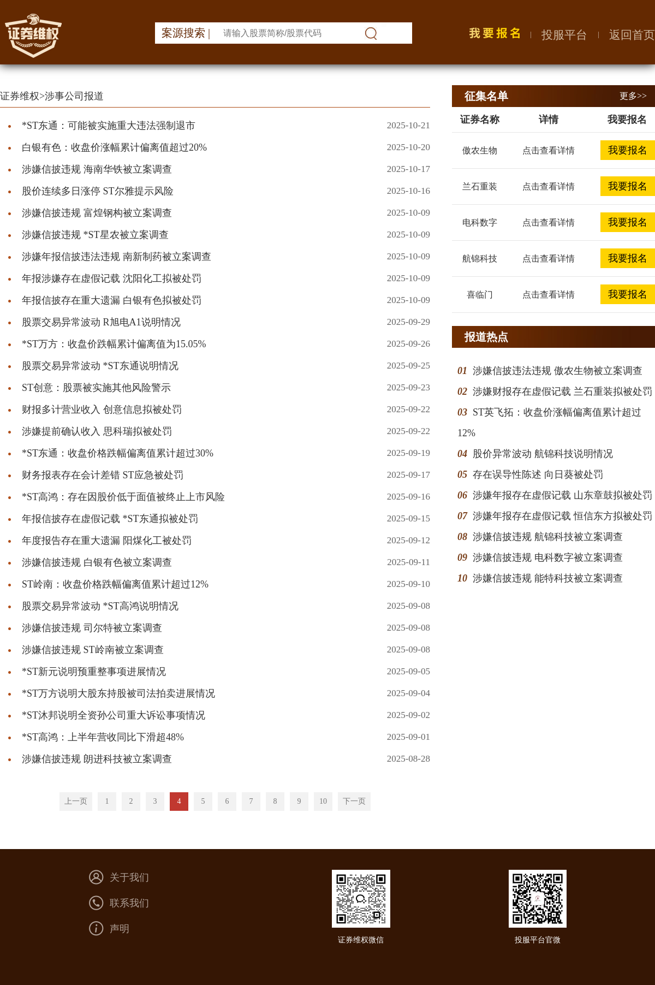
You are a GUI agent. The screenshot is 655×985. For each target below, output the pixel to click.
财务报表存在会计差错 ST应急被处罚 (102, 475)
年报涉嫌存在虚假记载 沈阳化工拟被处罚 (111, 278)
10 (323, 801)
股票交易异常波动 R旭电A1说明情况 (101, 322)
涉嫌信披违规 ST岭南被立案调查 (93, 649)
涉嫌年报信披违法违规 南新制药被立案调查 (116, 256)
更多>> (633, 95)
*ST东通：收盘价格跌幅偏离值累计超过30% (117, 453)
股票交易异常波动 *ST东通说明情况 (100, 365)
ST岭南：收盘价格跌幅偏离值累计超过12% (115, 584)
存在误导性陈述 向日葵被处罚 (538, 474)
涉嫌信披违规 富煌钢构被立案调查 (97, 212)
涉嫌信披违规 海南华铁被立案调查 (97, 169)
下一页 (354, 801)
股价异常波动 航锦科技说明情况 (543, 453)
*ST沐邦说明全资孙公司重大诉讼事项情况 (113, 715)
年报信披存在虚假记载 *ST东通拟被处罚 (110, 518)
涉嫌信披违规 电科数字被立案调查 (548, 557)
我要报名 (627, 150)
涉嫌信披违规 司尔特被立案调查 (92, 627)
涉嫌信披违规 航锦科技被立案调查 (548, 536)
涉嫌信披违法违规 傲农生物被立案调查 (557, 370)
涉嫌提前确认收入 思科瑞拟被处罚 (97, 431)
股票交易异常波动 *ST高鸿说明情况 (100, 606)
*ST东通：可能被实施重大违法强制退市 (108, 125)
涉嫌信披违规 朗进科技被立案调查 (97, 758)
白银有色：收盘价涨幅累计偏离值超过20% (114, 147)
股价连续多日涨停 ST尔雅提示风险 (98, 191)
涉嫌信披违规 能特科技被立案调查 (548, 578)
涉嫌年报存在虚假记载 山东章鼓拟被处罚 (562, 495)
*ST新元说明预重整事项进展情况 (94, 671)
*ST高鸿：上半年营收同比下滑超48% (103, 737)
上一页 (75, 801)
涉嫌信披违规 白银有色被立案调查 (97, 562)
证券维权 (19, 96)
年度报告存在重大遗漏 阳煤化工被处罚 (107, 540)
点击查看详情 (548, 150)
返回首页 (632, 34)
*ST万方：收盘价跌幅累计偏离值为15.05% (114, 344)
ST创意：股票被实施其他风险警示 (96, 387)
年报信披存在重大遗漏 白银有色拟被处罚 (111, 300)
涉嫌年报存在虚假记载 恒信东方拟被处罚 (562, 516)
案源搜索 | (186, 33)
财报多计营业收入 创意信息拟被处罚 (102, 409)
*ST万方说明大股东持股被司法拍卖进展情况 (118, 693)
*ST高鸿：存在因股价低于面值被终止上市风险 (123, 496)
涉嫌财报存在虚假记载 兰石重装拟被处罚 (562, 391)
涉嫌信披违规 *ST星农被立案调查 (95, 234)
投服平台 (564, 34)
